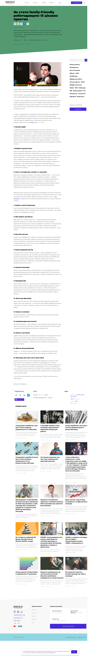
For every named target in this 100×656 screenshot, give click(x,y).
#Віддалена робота (76, 79)
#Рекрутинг (73, 93)
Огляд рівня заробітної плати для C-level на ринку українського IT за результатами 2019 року (26, 463)
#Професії (73, 96)
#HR (71, 90)
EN (15, 637)
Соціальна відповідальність (36, 40)
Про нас (28, 2)
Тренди (26, 40)
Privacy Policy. (55, 652)
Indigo (32, 122)
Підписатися (19, 399)
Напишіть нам (75, 3)
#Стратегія (81, 93)
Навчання (53, 2)
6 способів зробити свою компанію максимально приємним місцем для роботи (51, 429)
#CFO (76, 88)
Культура (46, 40)
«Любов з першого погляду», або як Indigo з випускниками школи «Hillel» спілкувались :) (76, 551)
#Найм (72, 88)
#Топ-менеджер (75, 70)
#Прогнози (80, 96)
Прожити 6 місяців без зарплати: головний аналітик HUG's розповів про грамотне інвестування (50, 510)
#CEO (77, 73)
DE (18, 637)
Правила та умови (80, 652)
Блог (61, 2)
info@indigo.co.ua (18, 632)
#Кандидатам (74, 67)
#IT (84, 90)
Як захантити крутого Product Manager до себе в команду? (76, 585)
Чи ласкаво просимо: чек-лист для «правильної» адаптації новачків (51, 462)
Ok (74, 651)
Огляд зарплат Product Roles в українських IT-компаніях (25, 585)
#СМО (83, 82)
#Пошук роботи (75, 64)
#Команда (82, 88)
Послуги (37, 2)
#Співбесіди (73, 76)
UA (83, 3)
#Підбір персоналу (76, 85)
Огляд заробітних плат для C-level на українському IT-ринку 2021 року (75, 429)
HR (20, 40)
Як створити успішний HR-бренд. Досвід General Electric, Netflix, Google (27, 550)
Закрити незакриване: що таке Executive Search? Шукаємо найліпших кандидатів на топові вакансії (51, 587)
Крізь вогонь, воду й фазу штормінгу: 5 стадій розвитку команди (76, 508)
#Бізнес (72, 73)
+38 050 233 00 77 (18, 629)
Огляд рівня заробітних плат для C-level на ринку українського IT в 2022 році (27, 429)
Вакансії (45, 2)
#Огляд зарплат (75, 82)
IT (22, 40)
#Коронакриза (77, 90)
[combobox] (73, 627)
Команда (16, 40)
